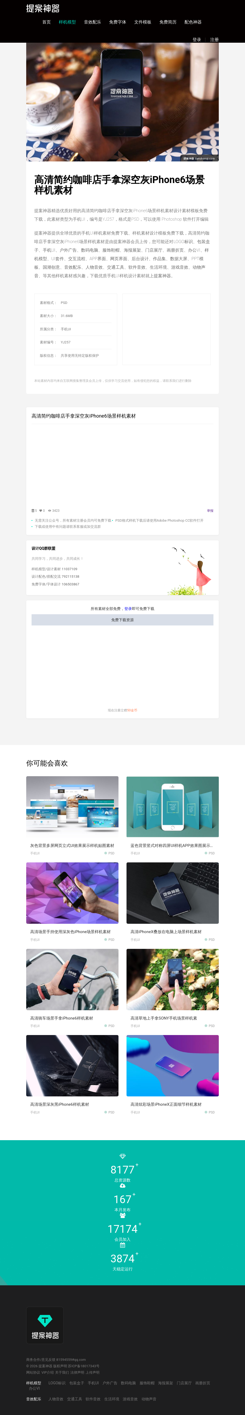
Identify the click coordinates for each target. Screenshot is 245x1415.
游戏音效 (179, 267)
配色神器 (193, 22)
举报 (210, 511)
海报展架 (132, 250)
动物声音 (148, 1399)
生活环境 (158, 267)
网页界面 (118, 258)
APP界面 (98, 258)
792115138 (70, 576)
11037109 (69, 569)
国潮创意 (51, 267)
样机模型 (67, 22)
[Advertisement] (176, 329)
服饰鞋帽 (111, 250)
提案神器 (162, 275)
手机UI (49, 250)
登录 (197, 40)
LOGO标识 (183, 241)
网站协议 (33, 1372)
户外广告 (68, 250)
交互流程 (76, 258)
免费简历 (168, 22)
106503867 (70, 584)
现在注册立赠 (122, 710)
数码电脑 (89, 250)
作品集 (159, 258)
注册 (214, 40)
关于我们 (62, 1372)
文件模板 (142, 22)
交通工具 (115, 267)
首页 (46, 22)
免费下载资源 (122, 620)
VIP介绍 (47, 1372)
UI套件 (57, 258)
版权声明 (60, 1366)
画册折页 (175, 250)
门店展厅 (153, 250)
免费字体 (117, 22)
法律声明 (77, 1372)
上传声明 (92, 1372)
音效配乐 (92, 22)
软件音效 (137, 267)
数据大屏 (178, 258)
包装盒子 (76, 1383)
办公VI (194, 250)
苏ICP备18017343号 (83, 1366)
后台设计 (140, 258)
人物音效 (94, 267)
